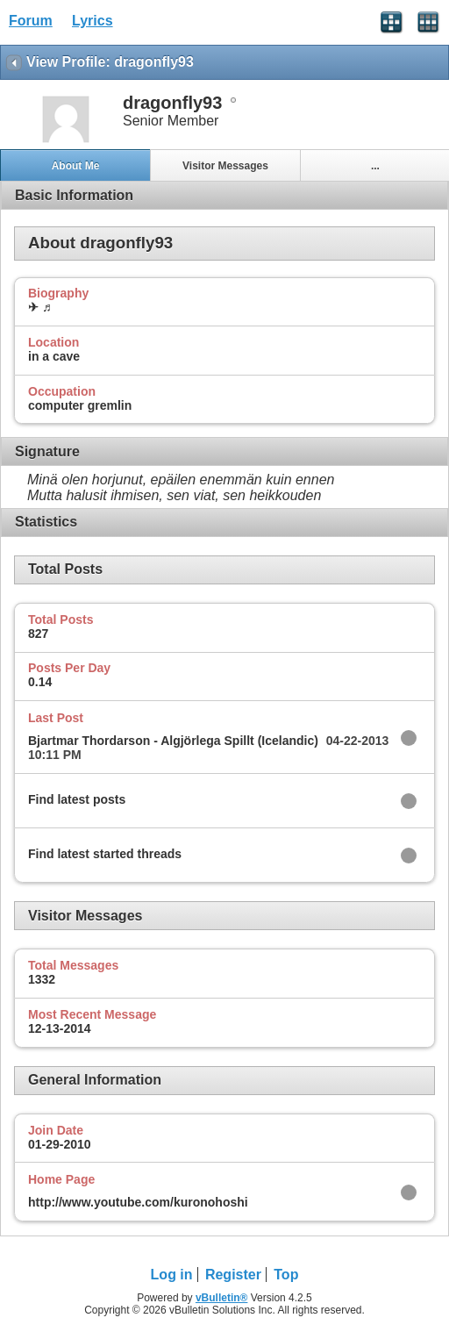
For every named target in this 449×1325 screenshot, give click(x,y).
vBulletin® (222, 1298)
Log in (172, 1274)
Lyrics (92, 20)
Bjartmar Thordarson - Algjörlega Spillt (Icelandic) (173, 741)
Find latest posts (76, 799)
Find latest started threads (105, 854)
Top (286, 1274)
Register (233, 1274)
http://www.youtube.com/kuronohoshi (138, 1202)
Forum (31, 20)
